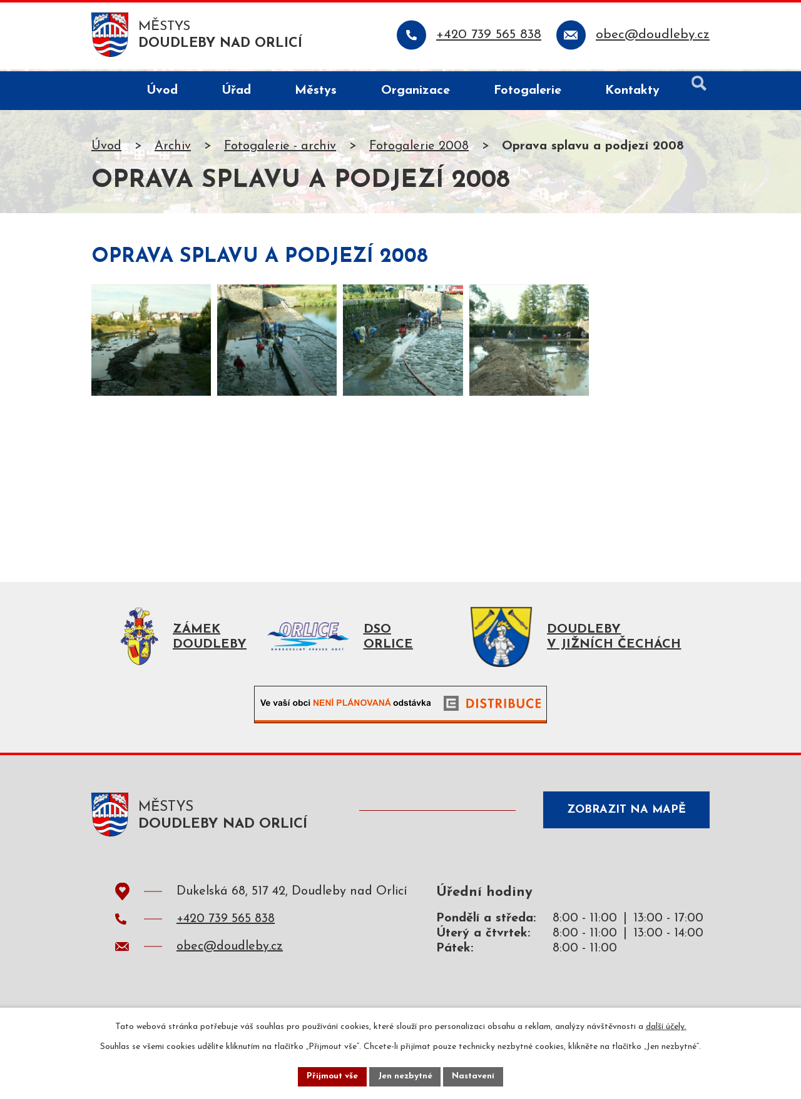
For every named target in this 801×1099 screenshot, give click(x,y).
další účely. (666, 1026)
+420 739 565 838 (225, 924)
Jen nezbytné (405, 1076)
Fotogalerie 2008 (419, 148)
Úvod (106, 148)
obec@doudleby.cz (229, 951)
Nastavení (474, 1076)
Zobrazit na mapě (624, 816)
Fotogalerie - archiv (280, 148)
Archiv (173, 148)
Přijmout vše (331, 1076)
